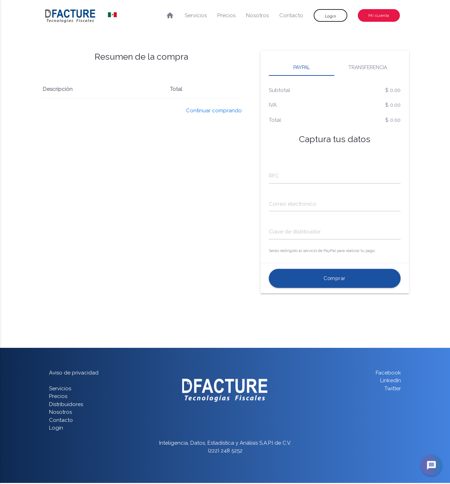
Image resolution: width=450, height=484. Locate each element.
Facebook (388, 374)
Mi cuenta (378, 15)
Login (330, 16)
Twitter (392, 389)
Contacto (291, 15)
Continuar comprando (214, 110)
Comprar (334, 279)
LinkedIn (390, 382)
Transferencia (367, 67)
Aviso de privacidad (73, 374)
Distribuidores (66, 405)
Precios (226, 15)
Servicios (196, 15)
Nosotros (257, 15)
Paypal (301, 67)
